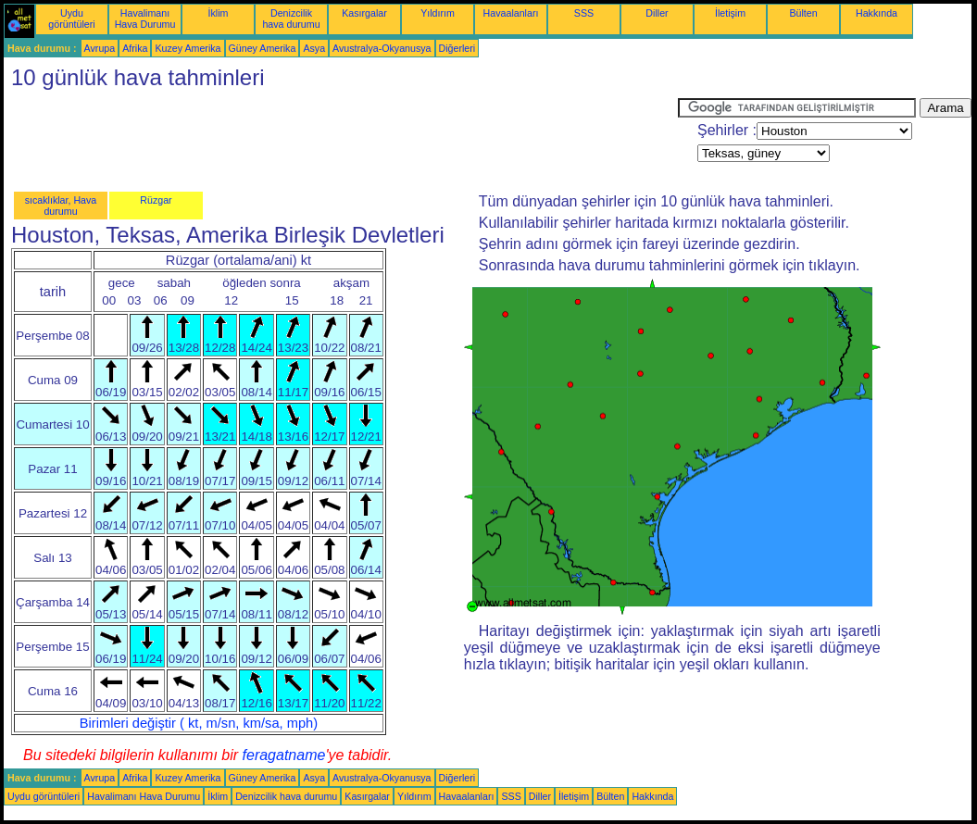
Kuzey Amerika (187, 48)
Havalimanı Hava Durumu (145, 18)
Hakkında (876, 13)
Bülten (803, 13)
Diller (656, 13)
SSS (584, 13)
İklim (218, 13)
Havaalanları (511, 13)
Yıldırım (437, 13)
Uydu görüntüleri (71, 18)
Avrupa (100, 48)
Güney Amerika (262, 48)
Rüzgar (155, 200)
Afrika (134, 48)
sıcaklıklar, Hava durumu (61, 205)
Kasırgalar (364, 13)
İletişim (730, 13)
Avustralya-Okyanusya (381, 48)
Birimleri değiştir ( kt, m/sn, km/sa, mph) (199, 723)
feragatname (284, 755)
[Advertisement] (341, 139)
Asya (314, 48)
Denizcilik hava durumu (290, 18)
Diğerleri (457, 48)
